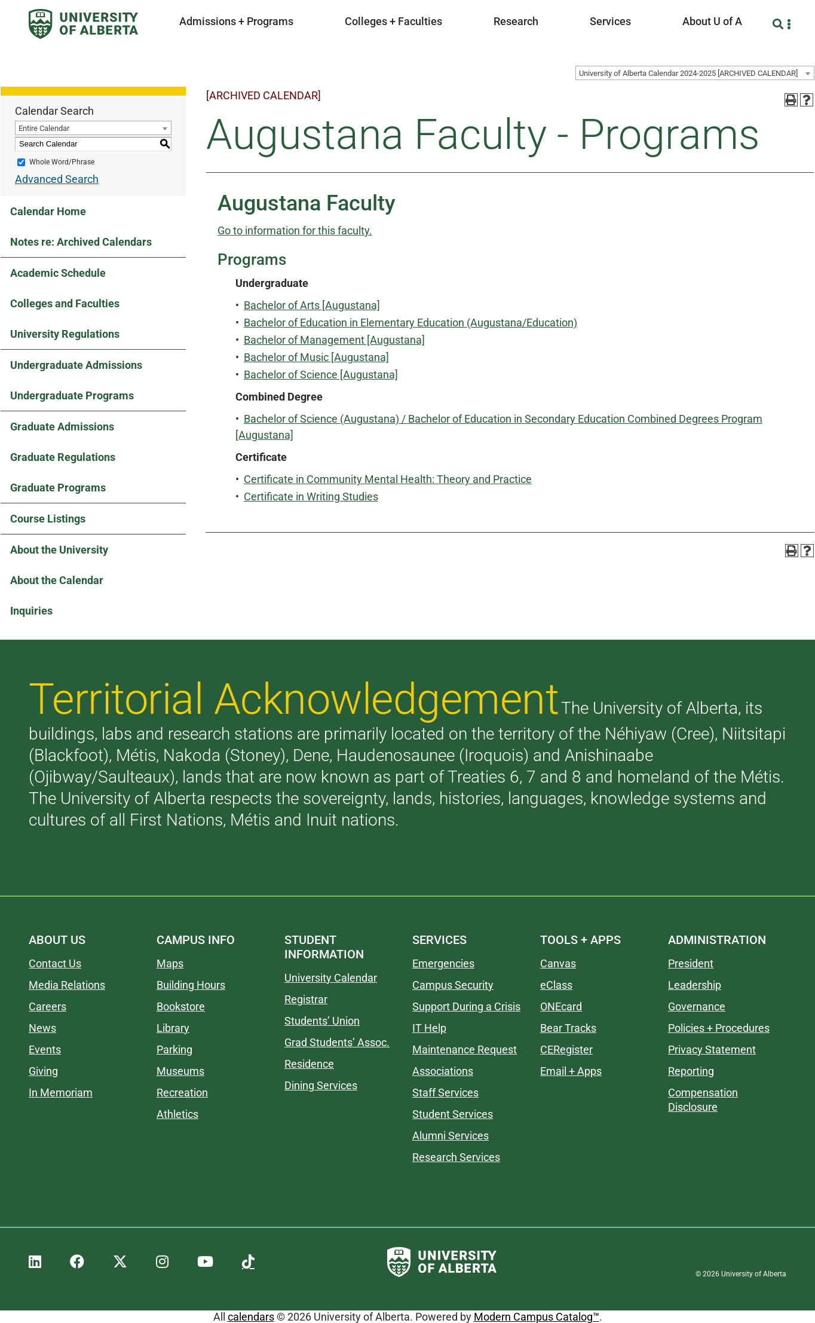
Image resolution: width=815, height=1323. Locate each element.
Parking (174, 1049)
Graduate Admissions (62, 426)
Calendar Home (48, 211)
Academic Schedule (58, 273)
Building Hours (191, 985)
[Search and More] (779, 24)
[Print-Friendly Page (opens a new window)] (791, 99)
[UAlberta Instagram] (162, 1262)
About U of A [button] (712, 21)
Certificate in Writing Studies (311, 496)
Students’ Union (322, 1021)
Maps (170, 963)
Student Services (452, 1114)
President (690, 963)
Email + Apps (571, 1071)
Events (45, 1049)
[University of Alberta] (83, 24)
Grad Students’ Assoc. (337, 1042)
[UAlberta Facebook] (77, 1262)
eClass (556, 985)
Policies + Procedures (719, 1028)
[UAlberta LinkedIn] (35, 1262)
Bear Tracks (568, 1028)
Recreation (182, 1092)
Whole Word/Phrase (61, 162)
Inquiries (31, 610)
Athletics (177, 1114)
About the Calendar (56, 580)
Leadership (694, 985)
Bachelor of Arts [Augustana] (312, 305)
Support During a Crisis (466, 1006)
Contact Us (55, 963)
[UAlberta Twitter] (120, 1262)
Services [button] (610, 21)
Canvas (558, 963)
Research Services (456, 1157)
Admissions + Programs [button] (236, 21)
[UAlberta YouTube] (205, 1262)
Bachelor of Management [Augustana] (334, 340)
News (42, 1028)
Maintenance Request (464, 1049)
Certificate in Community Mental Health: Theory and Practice (388, 479)
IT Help (429, 1028)
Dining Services (320, 1085)
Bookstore (181, 1006)
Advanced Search (57, 179)
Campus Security (453, 985)
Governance (696, 1006)
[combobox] (694, 73)
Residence (309, 1064)
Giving (43, 1071)
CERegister (566, 1049)
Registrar (305, 999)
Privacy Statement (712, 1049)
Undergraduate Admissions (76, 365)
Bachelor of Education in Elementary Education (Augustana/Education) (410, 322)
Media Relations (67, 985)
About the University (59, 549)
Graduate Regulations (62, 457)
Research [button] (516, 21)
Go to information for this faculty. (294, 230)
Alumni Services (450, 1135)
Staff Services (445, 1092)
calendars (251, 1316)
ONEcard (561, 1006)
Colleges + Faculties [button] (393, 21)
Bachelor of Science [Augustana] (321, 374)
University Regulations (65, 334)
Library (173, 1028)
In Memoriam (61, 1092)
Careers (47, 1006)
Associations (442, 1071)
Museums (180, 1071)
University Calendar (330, 977)
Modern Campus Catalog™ (536, 1316)
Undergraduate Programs (72, 395)
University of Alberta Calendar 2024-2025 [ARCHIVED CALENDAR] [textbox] (688, 73)
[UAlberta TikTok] (248, 1262)
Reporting (691, 1071)
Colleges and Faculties (65, 303)
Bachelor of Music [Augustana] (316, 357)
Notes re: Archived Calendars (81, 242)
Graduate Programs (58, 487)
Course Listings (47, 518)
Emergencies (443, 963)
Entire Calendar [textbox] (44, 128)
